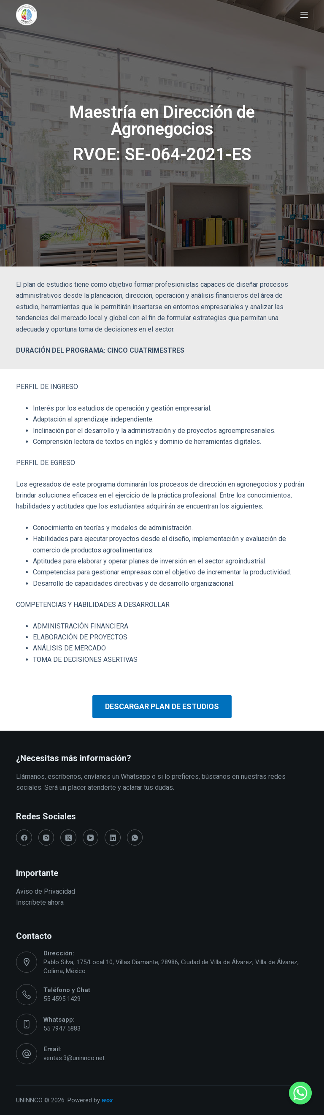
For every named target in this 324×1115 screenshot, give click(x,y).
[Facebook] (24, 837)
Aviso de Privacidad (45, 891)
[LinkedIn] (113, 837)
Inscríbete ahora (40, 902)
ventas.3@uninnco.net (74, 1058)
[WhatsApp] (135, 837)
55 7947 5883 (62, 1028)
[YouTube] (91, 837)
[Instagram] (46, 837)
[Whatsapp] (300, 1093)
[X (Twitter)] (68, 837)
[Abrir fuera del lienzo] (304, 15)
